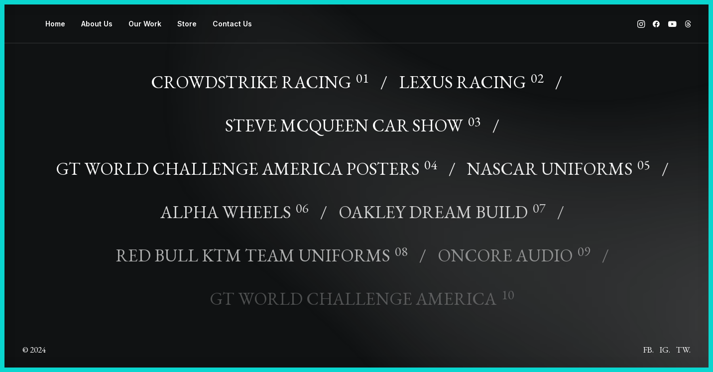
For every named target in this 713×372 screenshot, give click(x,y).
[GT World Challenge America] (357, 292)
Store (187, 23)
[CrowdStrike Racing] (269, 77)
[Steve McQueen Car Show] (356, 118)
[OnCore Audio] (517, 248)
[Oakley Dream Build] (445, 205)
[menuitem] (55, 23)
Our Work (144, 23)
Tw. (683, 349)
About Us (97, 23)
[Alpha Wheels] (238, 205)
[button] (642, 23)
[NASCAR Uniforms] (562, 162)
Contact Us (232, 23)
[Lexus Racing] (474, 75)
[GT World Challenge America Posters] (250, 162)
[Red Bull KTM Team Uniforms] (266, 248)
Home (55, 23)
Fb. (648, 349)
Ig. (665, 349)
